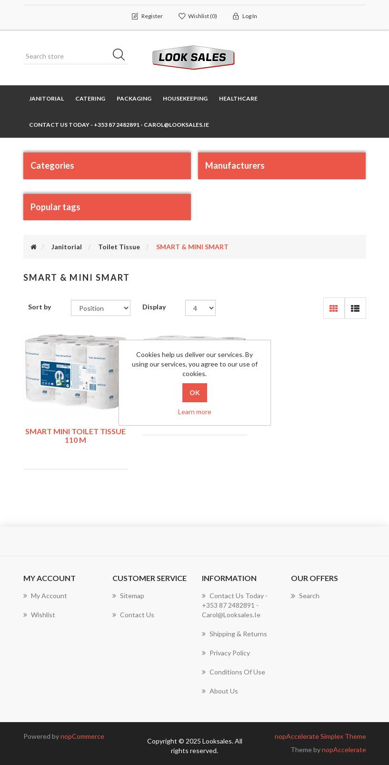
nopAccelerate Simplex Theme (320, 736)
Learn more (194, 412)
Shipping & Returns (234, 634)
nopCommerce (82, 736)
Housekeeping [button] (185, 98)
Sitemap (128, 596)
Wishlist (39, 615)
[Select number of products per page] (200, 308)
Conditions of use (233, 672)
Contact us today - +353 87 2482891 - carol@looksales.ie (119, 124)
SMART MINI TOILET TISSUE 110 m (75, 435)
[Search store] (75, 56)
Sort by (39, 307)
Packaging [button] (134, 98)
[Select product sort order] (100, 308)
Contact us (133, 615)
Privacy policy (226, 653)
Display (154, 307)
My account (45, 596)
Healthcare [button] (238, 98)
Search (305, 596)
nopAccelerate (344, 749)
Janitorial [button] (46, 98)
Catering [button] (90, 98)
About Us (220, 691)
